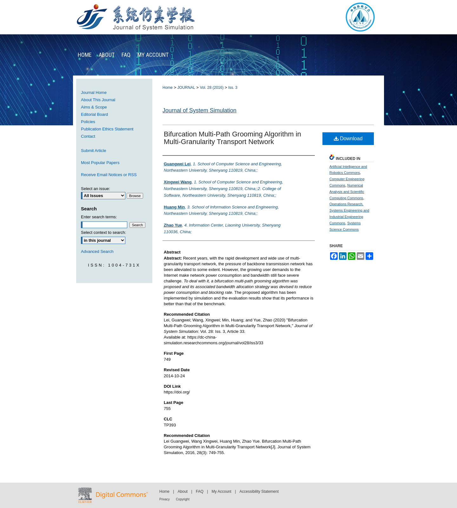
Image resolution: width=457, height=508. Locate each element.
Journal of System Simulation (199, 110)
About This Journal (98, 99)
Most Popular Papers (100, 162)
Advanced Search (97, 251)
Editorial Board (94, 114)
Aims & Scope (94, 107)
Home (167, 87)
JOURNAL (186, 87)
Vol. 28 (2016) (212, 87)
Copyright (182, 499)
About (183, 491)
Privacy (164, 499)
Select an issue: (95, 188)
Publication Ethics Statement (107, 129)
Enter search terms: (99, 216)
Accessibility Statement (259, 491)
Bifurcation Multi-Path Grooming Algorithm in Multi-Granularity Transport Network (232, 138)
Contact (88, 136)
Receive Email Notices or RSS (109, 174)
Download (348, 138)
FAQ (199, 491)
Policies (88, 121)
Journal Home (94, 92)
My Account (221, 491)
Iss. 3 (232, 87)
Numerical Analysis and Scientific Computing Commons (346, 191)
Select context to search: (103, 232)
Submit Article (93, 150)
